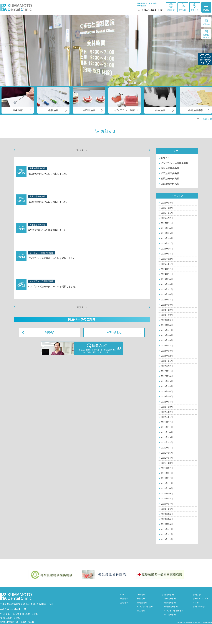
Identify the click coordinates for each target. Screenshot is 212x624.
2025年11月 (167, 223)
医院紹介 (171, 7)
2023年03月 (167, 350)
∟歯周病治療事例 (170, 606)
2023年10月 (167, 315)
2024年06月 (167, 294)
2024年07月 (167, 289)
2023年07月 (167, 330)
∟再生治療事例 (169, 614)
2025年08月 (167, 238)
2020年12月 (167, 478)
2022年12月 (167, 366)
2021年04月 (167, 457)
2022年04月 (167, 401)
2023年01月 (167, 361)
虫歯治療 (141, 594)
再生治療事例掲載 (170, 168)
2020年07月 (167, 503)
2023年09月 (167, 320)
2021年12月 (167, 422)
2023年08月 (167, 325)
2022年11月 (167, 371)
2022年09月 (167, 381)
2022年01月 (167, 417)
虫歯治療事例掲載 (170, 183)
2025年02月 (167, 258)
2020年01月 (167, 534)
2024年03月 (167, 304)
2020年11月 (167, 483)
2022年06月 (167, 391)
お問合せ (206, 22)
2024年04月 (167, 299)
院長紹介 (183, 7)
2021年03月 (167, 463)
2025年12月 (167, 218)
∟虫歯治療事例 (169, 598)
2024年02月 (167, 310)
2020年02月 (167, 529)
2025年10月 (167, 228)
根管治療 (141, 598)
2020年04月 (167, 519)
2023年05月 (167, 340)
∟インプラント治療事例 (173, 610)
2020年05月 (167, 514)
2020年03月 (167, 524)
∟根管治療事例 (169, 602)
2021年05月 (167, 452)
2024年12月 (167, 269)
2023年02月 (167, 355)
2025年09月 (167, 233)
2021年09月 (167, 437)
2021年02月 (167, 468)
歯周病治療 (142, 602)
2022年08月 (167, 386)
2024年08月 (167, 284)
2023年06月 (167, 335)
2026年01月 (167, 213)
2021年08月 (167, 442)
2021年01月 (167, 473)
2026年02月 (167, 208)
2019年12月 (167, 539)
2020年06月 (167, 509)
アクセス (195, 7)
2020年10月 (167, 488)
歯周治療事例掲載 (170, 178)
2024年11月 (167, 274)
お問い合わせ (114, 332)
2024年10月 (167, 279)
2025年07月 (167, 243)
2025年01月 (167, 264)
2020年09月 (167, 493)
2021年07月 (167, 447)
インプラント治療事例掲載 (174, 163)
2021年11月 (167, 427)
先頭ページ (82, 150)
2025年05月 (167, 248)
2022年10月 (167, 376)
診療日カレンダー (206, 34)
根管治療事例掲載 (170, 173)
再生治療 (141, 610)
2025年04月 (167, 253)
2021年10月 (167, 432)
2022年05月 (167, 396)
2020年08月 (167, 498)
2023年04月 (167, 345)
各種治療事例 (168, 594)
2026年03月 (167, 202)
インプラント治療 (145, 606)
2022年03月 (167, 407)
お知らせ (207, 118)
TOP (122, 594)
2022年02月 (167, 412)
